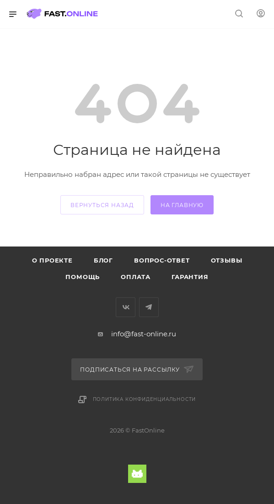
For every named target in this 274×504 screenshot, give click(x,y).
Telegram (149, 307)
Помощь (82, 276)
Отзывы (226, 260)
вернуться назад (102, 205)
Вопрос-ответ (162, 260)
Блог (103, 260)
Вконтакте (125, 307)
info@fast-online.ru (143, 333)
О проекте (52, 260)
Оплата (135, 276)
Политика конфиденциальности (144, 399)
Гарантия (190, 276)
